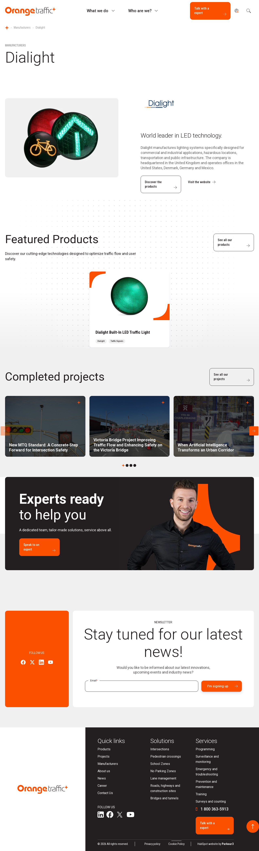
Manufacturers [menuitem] (108, 764)
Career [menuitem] (102, 786)
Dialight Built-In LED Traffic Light (123, 332)
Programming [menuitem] (205, 749)
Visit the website (201, 182)
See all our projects (232, 377)
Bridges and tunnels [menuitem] (164, 798)
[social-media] (101, 815)
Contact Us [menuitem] (105, 793)
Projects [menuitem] (103, 756)
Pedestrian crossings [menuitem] (165, 756)
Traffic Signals (117, 341)
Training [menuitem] (201, 794)
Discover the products (161, 184)
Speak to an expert (39, 547)
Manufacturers (22, 27)
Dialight (101, 341)
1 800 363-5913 (214, 809)
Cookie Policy (176, 844)
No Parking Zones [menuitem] (163, 771)
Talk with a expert (210, 10)
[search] (248, 10)
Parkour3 (228, 844)
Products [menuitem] (104, 749)
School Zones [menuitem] (160, 764)
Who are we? (140, 10)
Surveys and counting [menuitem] (211, 801)
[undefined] (236, 10)
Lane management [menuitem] (163, 778)
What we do (97, 10)
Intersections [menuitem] (159, 749)
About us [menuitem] (104, 771)
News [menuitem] (102, 778)
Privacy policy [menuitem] (152, 844)
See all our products (234, 242)
